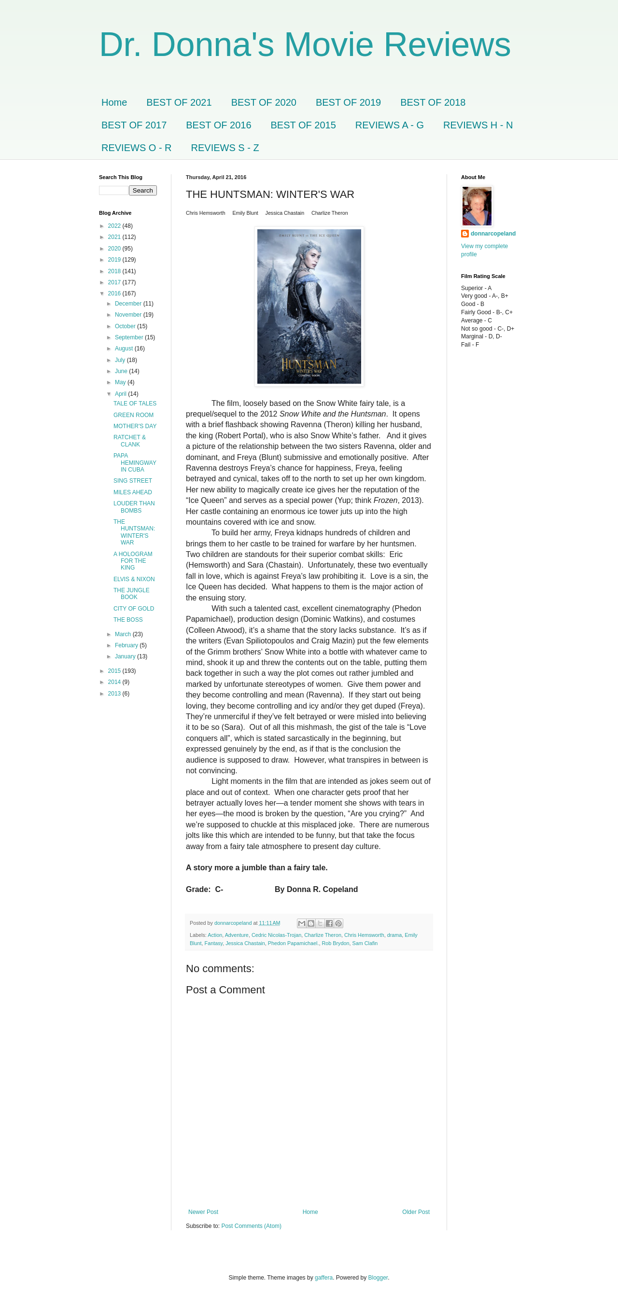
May (121, 382)
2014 (115, 682)
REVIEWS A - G (389, 125)
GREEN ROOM (133, 415)
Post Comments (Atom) (251, 1226)
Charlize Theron (322, 935)
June (122, 371)
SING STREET (132, 480)
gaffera (324, 1277)
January (126, 656)
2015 (115, 671)
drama (394, 935)
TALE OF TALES (134, 403)
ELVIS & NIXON (134, 579)
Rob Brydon (336, 943)
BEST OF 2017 (134, 125)
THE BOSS (128, 619)
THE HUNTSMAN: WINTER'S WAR (134, 532)
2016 (115, 293)
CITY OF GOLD (133, 608)
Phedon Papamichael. (293, 943)
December (129, 303)
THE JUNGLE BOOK (131, 593)
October (126, 326)
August (125, 348)
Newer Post (203, 1212)
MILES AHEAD (132, 492)
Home (114, 102)
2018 (115, 271)
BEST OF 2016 (218, 125)
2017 (115, 282)
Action (215, 935)
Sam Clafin (365, 943)
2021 (115, 237)
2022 (115, 226)
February (127, 645)
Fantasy (214, 943)
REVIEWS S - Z (225, 147)
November (129, 314)
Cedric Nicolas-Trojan (276, 935)
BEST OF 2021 (178, 102)
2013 (115, 693)
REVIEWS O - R (136, 147)
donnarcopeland (493, 233)
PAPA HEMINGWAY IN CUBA (134, 462)
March (124, 634)
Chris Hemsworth (364, 935)
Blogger (378, 1277)
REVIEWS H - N (478, 125)
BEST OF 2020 (263, 102)
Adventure (237, 935)
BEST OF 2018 (432, 102)
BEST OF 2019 (348, 102)
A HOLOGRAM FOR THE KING (133, 561)
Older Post (416, 1212)
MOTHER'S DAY (134, 426)
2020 (115, 248)
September (130, 337)
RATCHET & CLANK (129, 440)
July (121, 360)
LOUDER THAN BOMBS (134, 507)
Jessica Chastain (245, 943)
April (121, 393)
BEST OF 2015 (303, 125)
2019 (115, 259)
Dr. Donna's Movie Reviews (305, 44)
